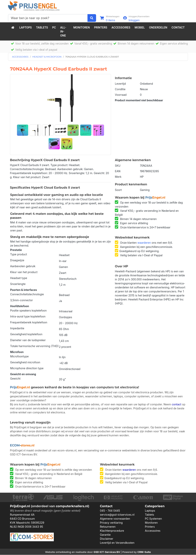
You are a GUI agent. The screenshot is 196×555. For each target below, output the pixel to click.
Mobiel (140, 27)
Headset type (18, 278)
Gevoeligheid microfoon (25, 362)
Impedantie (17, 328)
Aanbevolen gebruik (22, 266)
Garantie (105, 534)
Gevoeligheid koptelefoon (26, 334)
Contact (178, 27)
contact (176, 404)
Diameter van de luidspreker (28, 340)
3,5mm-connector (21, 300)
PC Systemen (153, 518)
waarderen (144, 242)
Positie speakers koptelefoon (28, 310)
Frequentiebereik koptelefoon (28, 322)
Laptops (25, 27)
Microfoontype (19, 356)
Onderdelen (158, 27)
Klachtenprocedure (112, 530)
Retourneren (107, 526)
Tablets (42, 27)
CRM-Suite (144, 552)
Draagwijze (17, 260)
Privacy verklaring (111, 522)
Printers (100, 27)
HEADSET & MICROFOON (47, 56)
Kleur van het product (24, 272)
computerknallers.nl (72, 506)
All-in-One (63, 31)
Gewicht (15, 378)
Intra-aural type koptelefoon (28, 316)
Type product (18, 254)
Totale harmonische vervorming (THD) (34, 346)
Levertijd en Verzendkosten (117, 542)
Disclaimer (106, 538)
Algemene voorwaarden (115, 518)
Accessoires (121, 27)
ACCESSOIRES (20, 56)
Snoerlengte (17, 284)
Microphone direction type (26, 368)
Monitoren (81, 27)
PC (54, 27)
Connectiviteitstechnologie (27, 294)
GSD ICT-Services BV (107, 552)
